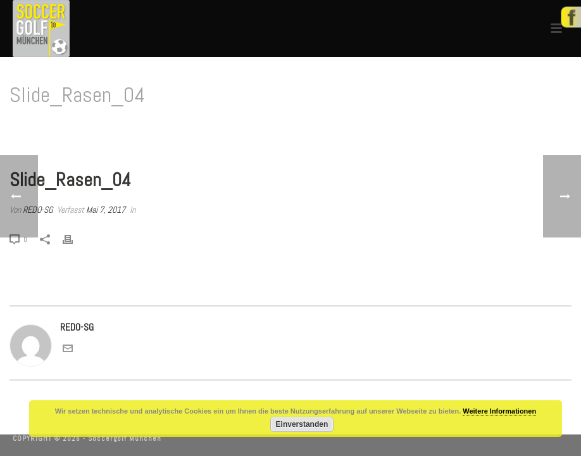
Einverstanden (302, 424)
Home (489, 128)
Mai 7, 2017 (105, 209)
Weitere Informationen (499, 411)
